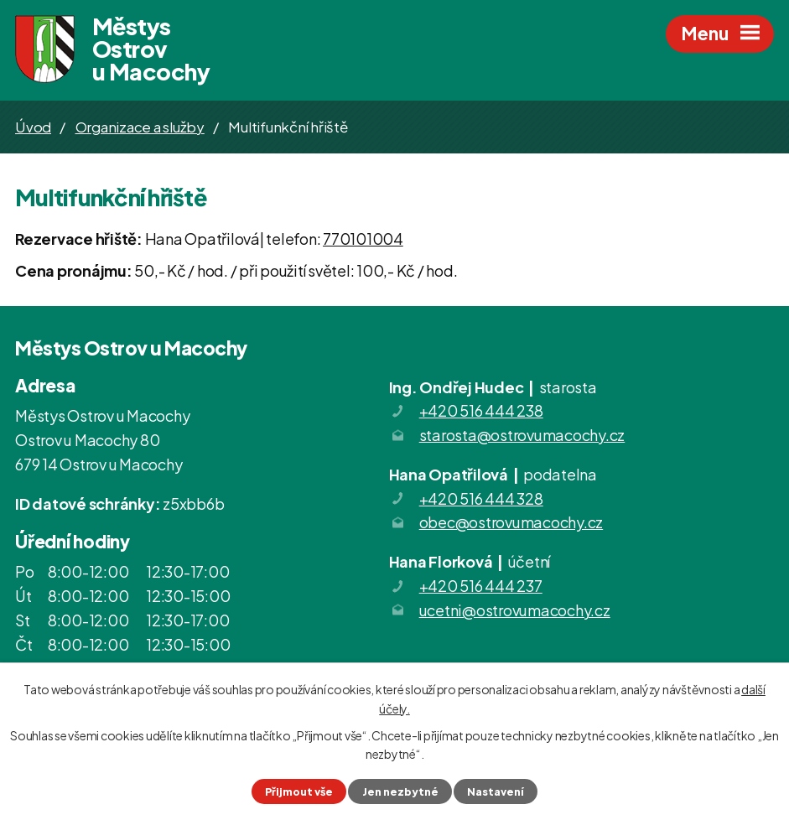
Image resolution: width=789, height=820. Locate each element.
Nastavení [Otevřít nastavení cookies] (495, 791)
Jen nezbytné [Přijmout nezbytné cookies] (400, 791)
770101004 (363, 238)
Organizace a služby (140, 126)
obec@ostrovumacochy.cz (511, 522)
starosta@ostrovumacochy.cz (522, 434)
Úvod (33, 126)
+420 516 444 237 (480, 585)
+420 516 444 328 (481, 498)
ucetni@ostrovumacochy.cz (514, 610)
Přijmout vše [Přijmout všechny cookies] (299, 791)
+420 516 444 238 (481, 410)
